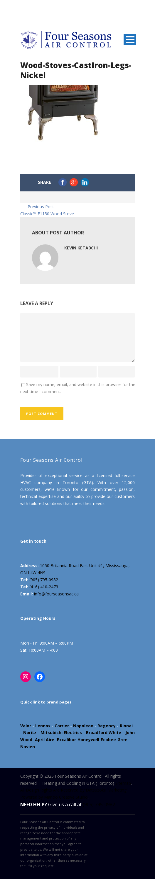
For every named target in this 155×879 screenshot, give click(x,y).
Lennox (42, 726)
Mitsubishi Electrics (61, 732)
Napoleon (83, 726)
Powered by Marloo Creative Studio (54, 797)
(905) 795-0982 (43, 579)
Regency (106, 726)
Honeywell (88, 739)
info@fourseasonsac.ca (56, 594)
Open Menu (130, 39)
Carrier (62, 726)
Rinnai (126, 726)
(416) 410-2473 (43, 587)
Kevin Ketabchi (81, 248)
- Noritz (28, 732)
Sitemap (123, 783)
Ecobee (108, 739)
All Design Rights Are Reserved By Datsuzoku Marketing (73, 790)
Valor (25, 726)
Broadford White (103, 732)
